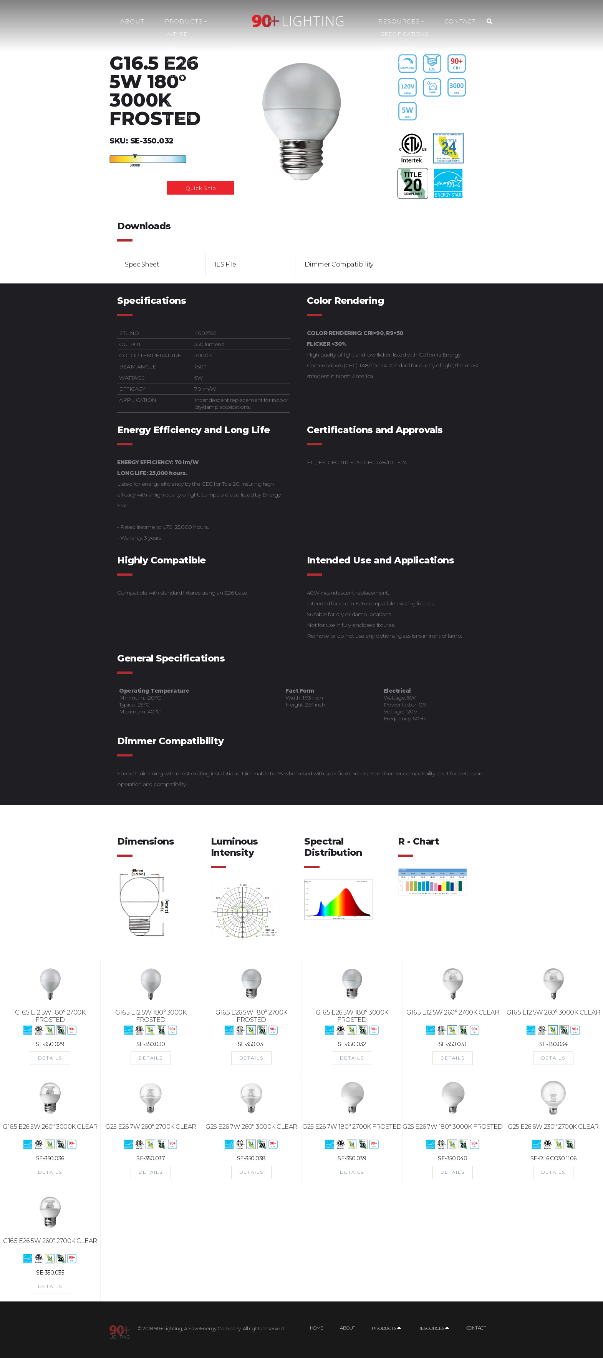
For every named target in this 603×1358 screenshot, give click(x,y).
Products (186, 21)
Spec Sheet (142, 264)
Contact (460, 21)
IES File (225, 264)
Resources (401, 21)
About (132, 21)
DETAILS (50, 1058)
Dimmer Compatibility (339, 264)
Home (316, 1328)
